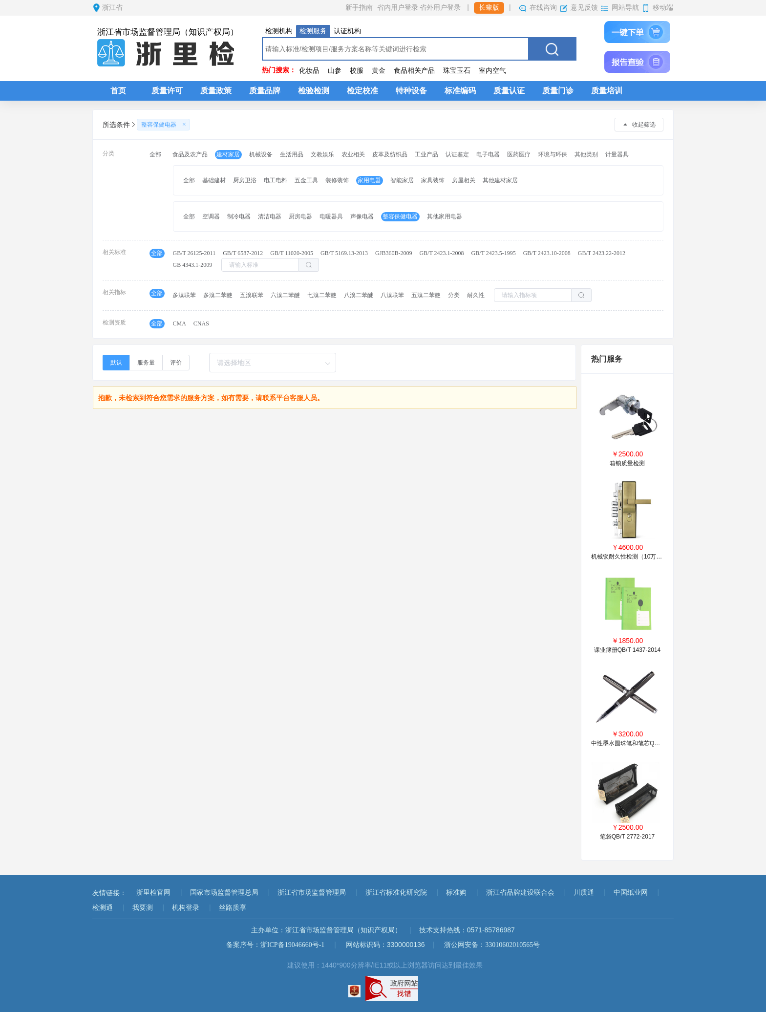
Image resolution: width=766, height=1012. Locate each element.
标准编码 (460, 90)
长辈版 (489, 7)
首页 (118, 90)
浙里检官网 (153, 892)
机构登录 (185, 907)
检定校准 (362, 90)
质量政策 (216, 90)
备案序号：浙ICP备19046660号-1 (275, 944)
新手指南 (359, 7)
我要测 (142, 907)
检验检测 (313, 90)
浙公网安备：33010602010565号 (492, 944)
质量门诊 (558, 90)
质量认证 (509, 90)
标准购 (456, 892)
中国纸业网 (631, 892)
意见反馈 (584, 7)
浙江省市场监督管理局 (311, 892)
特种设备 (411, 90)
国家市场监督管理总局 (224, 892)
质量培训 (606, 90)
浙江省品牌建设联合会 (520, 892)
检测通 (102, 907)
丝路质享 (232, 907)
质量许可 (167, 90)
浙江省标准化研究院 (396, 892)
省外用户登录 (440, 7)
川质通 (584, 892)
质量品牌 (264, 90)
